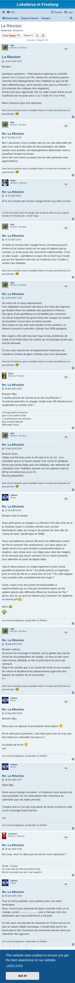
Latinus (14, 495)
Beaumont (18, 30)
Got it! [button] (22, 975)
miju (12, 45)
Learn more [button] (14, 965)
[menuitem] (11, 12)
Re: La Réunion (13, 133)
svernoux (12, 834)
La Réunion (11, 26)
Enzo (10, 373)
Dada (12, 181)
